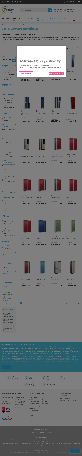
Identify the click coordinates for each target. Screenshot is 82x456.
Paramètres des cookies (26, 73)
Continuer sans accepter (59, 53)
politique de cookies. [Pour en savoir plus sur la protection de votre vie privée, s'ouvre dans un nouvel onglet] (34, 68)
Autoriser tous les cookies (56, 73)
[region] (41, 61)
